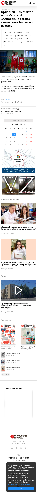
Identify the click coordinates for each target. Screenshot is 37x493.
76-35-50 (26, 458)
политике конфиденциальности (19, 484)
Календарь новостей (18, 120)
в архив (5, 374)
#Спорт (8, 99)
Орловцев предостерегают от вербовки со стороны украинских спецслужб (16, 306)
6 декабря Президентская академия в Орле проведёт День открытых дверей (18, 264)
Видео (4, 276)
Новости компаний (10, 199)
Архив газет (6, 320)
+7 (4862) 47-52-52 (15, 458)
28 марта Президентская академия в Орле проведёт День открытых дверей (18, 228)
